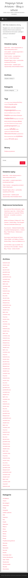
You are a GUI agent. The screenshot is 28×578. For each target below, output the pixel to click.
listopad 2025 (6, 274)
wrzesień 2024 (6, 307)
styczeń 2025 (6, 298)
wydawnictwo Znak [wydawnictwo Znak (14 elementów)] (11, 136)
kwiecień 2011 (6, 404)
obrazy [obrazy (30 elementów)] (20, 121)
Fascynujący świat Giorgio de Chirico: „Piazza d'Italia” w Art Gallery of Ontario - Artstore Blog (14, 239)
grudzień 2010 (6, 413)
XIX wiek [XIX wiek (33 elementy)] (11, 139)
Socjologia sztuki (7, 555)
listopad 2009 (6, 444)
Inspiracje (5, 517)
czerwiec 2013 (6, 352)
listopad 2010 (6, 415)
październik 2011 (7, 389)
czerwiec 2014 (6, 335)
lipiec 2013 (5, 350)
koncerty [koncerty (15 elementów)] (6, 112)
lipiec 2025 (5, 284)
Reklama (5, 545)
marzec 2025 (6, 293)
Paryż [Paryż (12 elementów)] (5, 123)
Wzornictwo (6, 569)
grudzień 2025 (6, 272)
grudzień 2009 (6, 441)
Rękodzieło (5, 548)
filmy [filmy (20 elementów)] (20, 102)
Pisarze (4, 536)
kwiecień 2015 (6, 328)
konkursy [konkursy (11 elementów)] (14, 112)
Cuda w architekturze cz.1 (18, 241)
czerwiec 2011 (6, 399)
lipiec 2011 (5, 397)
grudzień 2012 (6, 364)
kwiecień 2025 (6, 291)
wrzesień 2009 (6, 446)
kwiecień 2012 (6, 378)
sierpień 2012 (6, 371)
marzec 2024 (6, 319)
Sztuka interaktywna (8, 557)
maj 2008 (5, 484)
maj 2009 (5, 455)
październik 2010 (7, 418)
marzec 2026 (6, 265)
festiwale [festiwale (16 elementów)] (15, 102)
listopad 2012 (6, 366)
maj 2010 (5, 430)
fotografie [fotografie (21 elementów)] (11, 104)
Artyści (4, 500)
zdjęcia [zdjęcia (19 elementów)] (16, 139)
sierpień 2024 (6, 309)
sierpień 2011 (6, 394)
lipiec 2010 (5, 425)
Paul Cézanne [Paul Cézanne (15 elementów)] (10, 123)
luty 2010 (5, 437)
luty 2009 (5, 462)
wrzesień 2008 (6, 474)
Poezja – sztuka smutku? (14, 248)
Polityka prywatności (9, 151)
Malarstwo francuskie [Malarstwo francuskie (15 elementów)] (18, 118)
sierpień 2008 (6, 477)
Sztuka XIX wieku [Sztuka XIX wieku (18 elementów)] (14, 131)
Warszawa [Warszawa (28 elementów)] (7, 133)
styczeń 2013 (6, 361)
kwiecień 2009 (6, 458)
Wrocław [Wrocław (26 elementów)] (14, 133)
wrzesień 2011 (6, 392)
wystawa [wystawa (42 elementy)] (19, 136)
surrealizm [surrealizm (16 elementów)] (6, 129)
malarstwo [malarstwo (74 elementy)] (9, 118)
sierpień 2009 (6, 448)
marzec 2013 (6, 359)
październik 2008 (7, 472)
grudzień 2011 (6, 387)
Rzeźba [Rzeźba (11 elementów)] (18, 126)
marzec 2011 (6, 406)
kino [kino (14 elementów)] (17, 110)
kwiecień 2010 (6, 432)
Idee (4, 515)
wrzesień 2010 (6, 420)
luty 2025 (5, 295)
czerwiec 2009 (6, 453)
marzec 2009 (6, 460)
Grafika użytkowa (7, 512)
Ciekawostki (6, 505)
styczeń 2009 (6, 465)
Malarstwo (5, 524)
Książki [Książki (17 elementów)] (11, 115)
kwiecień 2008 (6, 486)
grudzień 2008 (6, 467)
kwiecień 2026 (6, 262)
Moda (4, 529)
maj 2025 (5, 288)
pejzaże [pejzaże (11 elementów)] (20, 123)
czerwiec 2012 (6, 373)
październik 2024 (7, 305)
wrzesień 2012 (6, 368)
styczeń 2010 (6, 439)
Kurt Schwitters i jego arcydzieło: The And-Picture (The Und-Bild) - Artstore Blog (13, 246)
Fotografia (5, 510)
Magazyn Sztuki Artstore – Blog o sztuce (14, 7)
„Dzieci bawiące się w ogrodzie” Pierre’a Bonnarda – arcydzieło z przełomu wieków (14, 215)
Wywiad (5, 566)
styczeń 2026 (6, 269)
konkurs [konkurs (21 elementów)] (11, 113)
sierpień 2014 (6, 331)
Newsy (4, 533)
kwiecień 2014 (6, 338)
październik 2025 (7, 277)
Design (4, 508)
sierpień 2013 (6, 347)
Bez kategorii (6, 503)
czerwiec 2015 (6, 324)
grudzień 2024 (6, 300)
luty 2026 (5, 267)
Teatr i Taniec (6, 559)
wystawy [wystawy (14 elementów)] (6, 139)
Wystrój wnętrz (6, 564)
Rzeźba (4, 552)
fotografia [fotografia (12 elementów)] (6, 104)
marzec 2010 (6, 434)
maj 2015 (5, 326)
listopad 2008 (6, 470)
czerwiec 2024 (6, 314)
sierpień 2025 (6, 281)
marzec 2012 (6, 380)
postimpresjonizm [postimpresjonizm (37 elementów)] (10, 126)
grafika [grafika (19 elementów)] (15, 104)
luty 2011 (5, 408)
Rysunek (5, 550)
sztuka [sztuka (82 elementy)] (12, 129)
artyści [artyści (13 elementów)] (8, 102)
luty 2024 (5, 321)
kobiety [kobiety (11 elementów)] (19, 110)
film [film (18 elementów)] (18, 102)
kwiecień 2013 (6, 357)
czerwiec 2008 (6, 481)
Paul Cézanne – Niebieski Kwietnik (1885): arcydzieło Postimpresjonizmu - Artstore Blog (14, 230)
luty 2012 (5, 382)
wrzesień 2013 (6, 345)
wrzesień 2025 (6, 279)
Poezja (4, 538)
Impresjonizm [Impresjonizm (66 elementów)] (10, 110)
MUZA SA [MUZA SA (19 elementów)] (10, 121)
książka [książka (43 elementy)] (7, 115)
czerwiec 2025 (6, 286)
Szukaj (4, 160)
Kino (4, 519)
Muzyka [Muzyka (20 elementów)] (15, 121)
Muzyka (5, 531)
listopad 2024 (6, 302)
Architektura (6, 498)
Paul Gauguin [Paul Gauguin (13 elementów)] (16, 123)
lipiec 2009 (5, 451)
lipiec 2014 (5, 333)
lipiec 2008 (5, 479)
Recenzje (5, 543)
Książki (4, 522)
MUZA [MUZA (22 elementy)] (6, 121)
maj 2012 (5, 375)
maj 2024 (5, 317)
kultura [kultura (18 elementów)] (15, 115)
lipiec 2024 (5, 312)
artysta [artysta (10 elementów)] (5, 102)
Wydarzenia (6, 562)
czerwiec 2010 (6, 427)
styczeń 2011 (6, 411)
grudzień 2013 (6, 340)
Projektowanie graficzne (9, 540)
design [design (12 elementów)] (11, 102)
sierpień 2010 (6, 422)
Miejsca (5, 526)
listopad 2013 (6, 342)
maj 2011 (5, 401)
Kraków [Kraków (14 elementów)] (18, 112)
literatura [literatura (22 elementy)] (19, 115)
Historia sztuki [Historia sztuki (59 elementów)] (10, 107)
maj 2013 (5, 354)
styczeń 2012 (6, 385)
